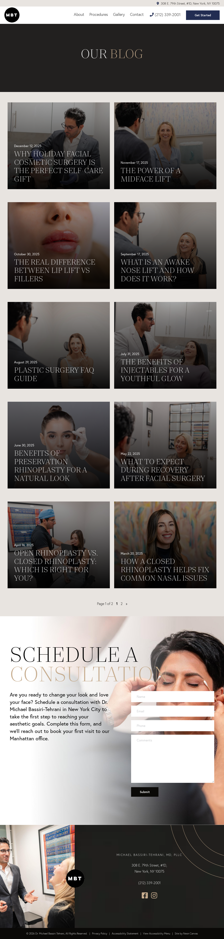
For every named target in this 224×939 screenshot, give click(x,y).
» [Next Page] (126, 603)
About (79, 14)
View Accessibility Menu (156, 933)
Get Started (203, 15)
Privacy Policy (99, 933)
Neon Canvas (190, 933)
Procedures (98, 14)
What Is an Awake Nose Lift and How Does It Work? (157, 270)
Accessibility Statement (125, 933)
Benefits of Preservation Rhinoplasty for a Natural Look (50, 465)
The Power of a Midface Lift (151, 174)
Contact (137, 14)
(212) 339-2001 (165, 14)
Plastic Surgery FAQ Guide (54, 374)
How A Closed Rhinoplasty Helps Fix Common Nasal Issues (165, 569)
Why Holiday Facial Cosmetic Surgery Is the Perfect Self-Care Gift (58, 166)
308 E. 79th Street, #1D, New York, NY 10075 (188, 3)
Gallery (119, 14)
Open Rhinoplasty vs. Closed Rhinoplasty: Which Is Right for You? (56, 565)
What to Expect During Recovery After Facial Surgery (163, 470)
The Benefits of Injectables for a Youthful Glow (155, 370)
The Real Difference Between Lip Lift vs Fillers (54, 270)
